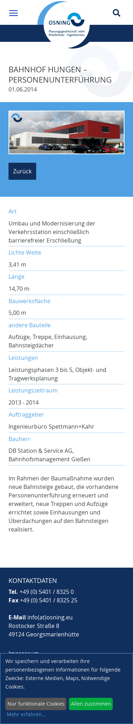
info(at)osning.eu (50, 617)
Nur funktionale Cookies (36, 703)
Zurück (22, 171)
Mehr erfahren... (26, 714)
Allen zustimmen (91, 703)
